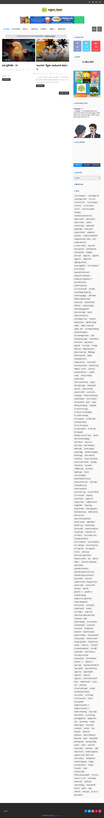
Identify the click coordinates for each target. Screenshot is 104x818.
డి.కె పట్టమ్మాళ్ (78, 432)
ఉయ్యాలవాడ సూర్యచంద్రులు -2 (83, 279)
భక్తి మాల (95, 558)
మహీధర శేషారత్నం (79, 622)
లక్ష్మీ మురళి (87, 675)
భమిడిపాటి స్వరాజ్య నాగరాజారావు (83, 575)
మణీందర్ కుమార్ (79, 608)
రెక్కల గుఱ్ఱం (77, 665)
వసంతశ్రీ (92, 688)
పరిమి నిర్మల (93, 482)
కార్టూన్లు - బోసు (78, 329)
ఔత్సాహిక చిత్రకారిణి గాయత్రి (82, 299)
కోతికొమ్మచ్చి (91, 352)
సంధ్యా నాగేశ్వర (78, 748)
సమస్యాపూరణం (90, 758)
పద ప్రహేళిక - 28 (10, 65)
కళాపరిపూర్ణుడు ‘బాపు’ (80, 319)
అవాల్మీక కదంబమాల (80, 242)
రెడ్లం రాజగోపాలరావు (91, 668)
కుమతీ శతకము (94, 339)
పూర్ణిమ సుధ (89, 498)
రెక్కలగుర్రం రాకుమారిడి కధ (91, 665)
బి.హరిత (76, 552)
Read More (6, 79)
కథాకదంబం (34, 29)
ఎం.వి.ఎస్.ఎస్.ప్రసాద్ (80, 289)
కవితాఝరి (93, 319)
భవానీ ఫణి (88, 578)
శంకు (75, 721)
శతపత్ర (92, 721)
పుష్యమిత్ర (89, 495)
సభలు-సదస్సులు (79, 758)
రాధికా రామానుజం (90, 652)
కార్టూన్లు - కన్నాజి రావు (87, 325)
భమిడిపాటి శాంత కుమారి (81, 568)
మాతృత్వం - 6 (78, 109)
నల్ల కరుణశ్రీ (88, 465)
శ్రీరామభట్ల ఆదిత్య (91, 741)
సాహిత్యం (90, 765)
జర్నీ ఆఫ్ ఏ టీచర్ (79, 392)
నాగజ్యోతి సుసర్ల (78, 468)
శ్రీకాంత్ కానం (86, 731)
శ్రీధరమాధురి (62, 29)
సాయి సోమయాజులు (80, 765)
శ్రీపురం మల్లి (77, 738)
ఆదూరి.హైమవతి (79, 252)
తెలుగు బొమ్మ (78, 445)
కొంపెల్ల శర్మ (77, 349)
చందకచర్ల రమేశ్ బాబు (80, 372)
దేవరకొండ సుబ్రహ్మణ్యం (91, 452)
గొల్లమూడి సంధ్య (93, 365)
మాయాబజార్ (91, 625)
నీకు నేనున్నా (89, 468)
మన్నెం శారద (88, 612)
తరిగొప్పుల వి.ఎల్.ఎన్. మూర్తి (82, 435)
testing (77, 209)
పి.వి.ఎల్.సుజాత (79, 495)
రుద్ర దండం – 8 (78, 662)
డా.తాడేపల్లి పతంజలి (80, 422)
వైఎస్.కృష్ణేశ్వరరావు (79, 718)
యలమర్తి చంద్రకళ (79, 638)
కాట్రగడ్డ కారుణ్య (78, 322)
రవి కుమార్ (94, 645)
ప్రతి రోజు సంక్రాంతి (79, 522)
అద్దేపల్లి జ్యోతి (78, 229)
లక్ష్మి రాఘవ (77, 675)
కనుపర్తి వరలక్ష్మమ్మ (88, 305)
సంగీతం (83, 745)
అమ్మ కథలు (77, 235)
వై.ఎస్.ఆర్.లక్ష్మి (90, 715)
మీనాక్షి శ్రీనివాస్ (89, 628)
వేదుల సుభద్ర (92, 711)
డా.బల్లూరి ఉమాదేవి (80, 429)
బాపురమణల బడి (91, 532)
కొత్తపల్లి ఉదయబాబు (88, 349)
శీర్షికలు (52, 29)
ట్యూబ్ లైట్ (93, 405)
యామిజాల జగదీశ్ (92, 638)
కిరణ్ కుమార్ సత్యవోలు (80, 332)
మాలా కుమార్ (78, 628)
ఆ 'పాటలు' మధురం (80, 245)
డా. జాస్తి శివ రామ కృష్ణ (80, 409)
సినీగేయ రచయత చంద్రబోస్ (81, 775)
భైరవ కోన (86, 588)
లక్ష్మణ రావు (77, 672)
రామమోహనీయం (79, 658)
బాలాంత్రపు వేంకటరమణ (81, 538)
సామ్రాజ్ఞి (91, 761)
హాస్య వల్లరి (86, 791)
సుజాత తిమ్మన (92, 778)
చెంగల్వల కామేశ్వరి (86, 375)
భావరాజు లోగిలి (90, 585)
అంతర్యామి (77, 212)
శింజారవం (86, 728)
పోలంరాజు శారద (79, 515)
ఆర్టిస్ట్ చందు (87, 255)
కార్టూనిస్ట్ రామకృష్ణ (91, 322)
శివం (93, 728)
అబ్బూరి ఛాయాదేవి (79, 232)
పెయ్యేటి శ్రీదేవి (78, 505)
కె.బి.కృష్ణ (94, 345)
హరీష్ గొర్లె (77, 791)
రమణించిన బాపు (93, 642)
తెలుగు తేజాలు (78, 442)
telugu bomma (89, 205)
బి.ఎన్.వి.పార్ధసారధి (93, 542)
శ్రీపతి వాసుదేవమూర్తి (89, 735)
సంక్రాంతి (76, 745)
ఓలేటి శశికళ (92, 295)
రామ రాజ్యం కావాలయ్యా (81, 655)
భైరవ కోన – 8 (78, 592)
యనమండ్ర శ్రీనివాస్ (93, 635)
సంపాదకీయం (89, 748)
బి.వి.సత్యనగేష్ (90, 548)
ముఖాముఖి (77, 632)
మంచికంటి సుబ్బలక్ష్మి (80, 595)
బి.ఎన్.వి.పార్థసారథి (79, 542)
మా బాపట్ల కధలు (92, 622)
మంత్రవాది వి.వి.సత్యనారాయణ (83, 598)
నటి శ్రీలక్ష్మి (93, 462)
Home (6, 29)
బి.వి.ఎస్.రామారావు (92, 545)
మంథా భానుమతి (79, 605)
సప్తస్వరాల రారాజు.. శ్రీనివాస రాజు (83, 755)
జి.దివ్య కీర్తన (78, 395)
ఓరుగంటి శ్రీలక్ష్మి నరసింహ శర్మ (82, 292)
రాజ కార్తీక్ (94, 648)
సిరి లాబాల (95, 775)
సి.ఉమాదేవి (77, 768)
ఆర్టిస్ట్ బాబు (77, 259)
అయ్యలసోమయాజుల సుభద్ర (82, 239)
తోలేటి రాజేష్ (78, 449)
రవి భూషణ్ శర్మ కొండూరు (81, 648)
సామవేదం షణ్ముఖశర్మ (80, 761)
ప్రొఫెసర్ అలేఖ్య (90, 525)
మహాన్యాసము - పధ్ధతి (80, 618)
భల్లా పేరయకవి (78, 578)
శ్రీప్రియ (85, 738)
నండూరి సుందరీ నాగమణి (81, 462)
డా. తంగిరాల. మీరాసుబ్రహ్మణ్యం (83, 412)
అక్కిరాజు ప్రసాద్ (78, 219)
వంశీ (75, 685)
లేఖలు (76, 682)
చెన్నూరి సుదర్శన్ (78, 379)
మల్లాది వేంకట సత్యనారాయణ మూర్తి (84, 615)
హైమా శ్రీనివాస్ (78, 795)
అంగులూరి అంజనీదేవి (88, 209)
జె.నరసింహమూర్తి (79, 402)
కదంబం (25, 29)
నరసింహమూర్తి (78, 465)
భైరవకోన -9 (88, 592)
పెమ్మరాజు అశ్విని (79, 502)
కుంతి (92, 335)
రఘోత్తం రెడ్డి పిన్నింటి (80, 642)
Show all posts (50, 36)
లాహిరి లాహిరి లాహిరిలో (90, 678)
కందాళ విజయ (78, 302)
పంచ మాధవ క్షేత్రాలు (80, 475)
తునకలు (96, 435)
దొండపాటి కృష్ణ (78, 455)
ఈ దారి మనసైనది (79, 269)
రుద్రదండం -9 (89, 662)
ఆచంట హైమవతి (79, 249)
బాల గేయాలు (78, 535)
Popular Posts (95, 165)
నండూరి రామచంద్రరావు (91, 458)
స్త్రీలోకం (84, 788)
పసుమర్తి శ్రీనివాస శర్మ (80, 485)
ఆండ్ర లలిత (91, 245)
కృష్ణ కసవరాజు (89, 342)
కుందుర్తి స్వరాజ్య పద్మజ (80, 339)
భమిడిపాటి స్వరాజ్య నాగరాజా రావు (84, 572)
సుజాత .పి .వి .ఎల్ (79, 778)
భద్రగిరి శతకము (78, 565)
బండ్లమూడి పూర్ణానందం (91, 528)
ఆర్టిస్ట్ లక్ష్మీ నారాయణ (80, 262)
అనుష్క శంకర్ (89, 229)
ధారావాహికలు (16, 29)
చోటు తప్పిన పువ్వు (79, 385)
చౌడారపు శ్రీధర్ (92, 385)
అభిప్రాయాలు (91, 232)
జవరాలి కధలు (91, 392)
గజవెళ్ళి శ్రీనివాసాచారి (80, 359)
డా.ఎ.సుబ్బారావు (79, 419)
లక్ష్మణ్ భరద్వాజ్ (88, 672)
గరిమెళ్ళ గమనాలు (79, 362)
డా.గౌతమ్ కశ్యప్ (90, 419)
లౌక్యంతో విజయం (85, 682)
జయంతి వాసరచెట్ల (88, 389)
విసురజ (90, 698)
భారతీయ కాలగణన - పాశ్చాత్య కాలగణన (85, 582)
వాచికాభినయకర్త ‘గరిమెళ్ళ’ (81, 692)
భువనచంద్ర (77, 588)
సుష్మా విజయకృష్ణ (79, 785)
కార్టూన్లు (76, 325)
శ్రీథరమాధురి (77, 735)
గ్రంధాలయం (92, 369)
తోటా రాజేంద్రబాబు (89, 445)
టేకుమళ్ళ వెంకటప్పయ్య (80, 405)
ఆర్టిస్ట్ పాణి (95, 255)
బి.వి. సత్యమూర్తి (79, 545)
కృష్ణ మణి (77, 345)
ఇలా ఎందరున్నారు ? (93, 265)
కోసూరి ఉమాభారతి (79, 355)
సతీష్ (96, 748)
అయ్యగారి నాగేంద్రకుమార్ (90, 235)
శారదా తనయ (90, 725)
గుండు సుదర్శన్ (91, 362)
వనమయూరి (83, 685)
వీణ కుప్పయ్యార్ (78, 701)
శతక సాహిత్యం (84, 721)
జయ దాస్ (77, 389)
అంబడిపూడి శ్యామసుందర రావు (83, 215)
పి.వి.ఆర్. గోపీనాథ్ (93, 492)
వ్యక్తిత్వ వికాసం (92, 718)
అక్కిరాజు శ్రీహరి (90, 219)
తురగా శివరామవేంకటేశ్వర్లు (81, 439)
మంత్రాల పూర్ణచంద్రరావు (80, 602)
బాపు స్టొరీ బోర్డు (78, 532)
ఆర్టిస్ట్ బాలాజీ (87, 259)
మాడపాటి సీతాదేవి (79, 625)
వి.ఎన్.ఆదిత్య (89, 695)
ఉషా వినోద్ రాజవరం (80, 282)
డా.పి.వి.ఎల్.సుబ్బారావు (81, 425)
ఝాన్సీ (94, 402)
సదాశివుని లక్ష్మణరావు (92, 751)
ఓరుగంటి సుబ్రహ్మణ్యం (80, 295)
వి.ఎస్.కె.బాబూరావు (80, 698)
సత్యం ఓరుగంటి (78, 751)
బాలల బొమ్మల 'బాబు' (90, 535)
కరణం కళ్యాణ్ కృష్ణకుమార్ (81, 309)
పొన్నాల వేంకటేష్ (79, 508)
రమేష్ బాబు (85, 645)
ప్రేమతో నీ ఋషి (78, 525)
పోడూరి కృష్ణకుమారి (91, 508)
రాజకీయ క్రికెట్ (78, 652)
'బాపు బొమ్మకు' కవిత (80, 199)
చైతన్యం (92, 382)
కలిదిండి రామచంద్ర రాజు (81, 315)
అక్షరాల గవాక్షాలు (79, 222)
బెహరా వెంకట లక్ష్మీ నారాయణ (82, 555)
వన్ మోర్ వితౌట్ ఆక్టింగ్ (80, 688)
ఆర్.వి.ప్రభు (77, 255)
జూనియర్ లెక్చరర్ (79, 399)
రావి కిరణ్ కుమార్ (91, 658)
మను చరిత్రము (78, 612)
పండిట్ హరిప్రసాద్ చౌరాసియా (82, 478)
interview (77, 205)
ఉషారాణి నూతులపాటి (80, 285)
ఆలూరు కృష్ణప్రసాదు (79, 265)
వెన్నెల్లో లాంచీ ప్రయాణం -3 (81, 705)
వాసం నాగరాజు (78, 695)
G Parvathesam (79, 202)
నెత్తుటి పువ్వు (78, 472)
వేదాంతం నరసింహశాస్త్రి (80, 711)
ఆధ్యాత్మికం (89, 252)
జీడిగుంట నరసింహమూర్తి (91, 395)
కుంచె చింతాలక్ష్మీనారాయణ (81, 335)
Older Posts (64, 93)
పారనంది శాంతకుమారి (80, 488)
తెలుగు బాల (88, 442)
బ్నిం (89, 558)
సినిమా (85, 768)
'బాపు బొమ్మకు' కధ (93, 196)
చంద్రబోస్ (91, 372)
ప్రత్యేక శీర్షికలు (7, 60)
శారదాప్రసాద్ (77, 728)
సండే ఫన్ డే (91, 745)
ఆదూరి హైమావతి (91, 249)
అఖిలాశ (89, 222)
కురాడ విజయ (78, 342)
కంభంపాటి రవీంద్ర (89, 302)
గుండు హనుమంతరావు (80, 365)
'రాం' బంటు (92, 199)
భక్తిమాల (76, 562)
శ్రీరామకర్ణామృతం (79, 741)
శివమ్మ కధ (77, 731)
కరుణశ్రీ (90, 312)
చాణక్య (76, 375)
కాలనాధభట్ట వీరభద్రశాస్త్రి (92, 329)
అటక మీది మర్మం (79, 225)
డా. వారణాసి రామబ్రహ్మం (81, 415)
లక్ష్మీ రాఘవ (77, 678)
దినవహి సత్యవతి (89, 449)
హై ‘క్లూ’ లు (95, 791)
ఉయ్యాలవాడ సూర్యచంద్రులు (82, 275)
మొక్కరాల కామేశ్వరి (79, 635)
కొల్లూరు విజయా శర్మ (80, 352)
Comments (78, 165)
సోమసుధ (40, 60)
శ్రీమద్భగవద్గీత (94, 738)
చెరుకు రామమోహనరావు (81, 382)
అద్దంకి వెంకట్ (90, 225)
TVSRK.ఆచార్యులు (92, 202)
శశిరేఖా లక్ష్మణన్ (78, 725)
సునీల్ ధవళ (87, 781)
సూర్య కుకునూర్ (91, 785)
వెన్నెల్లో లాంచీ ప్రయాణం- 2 (81, 708)
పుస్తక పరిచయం (78, 498)
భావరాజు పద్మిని (78, 585)
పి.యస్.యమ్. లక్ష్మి (79, 492)
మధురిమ (89, 608)
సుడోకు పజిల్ (78, 781)
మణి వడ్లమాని (90, 605)
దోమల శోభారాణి (89, 455)
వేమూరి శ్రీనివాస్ (78, 715)
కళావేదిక (43, 29)
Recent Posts (87, 165)
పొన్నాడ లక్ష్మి (88, 505)
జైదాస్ (88, 402)
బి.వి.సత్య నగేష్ (78, 548)
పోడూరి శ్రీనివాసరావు (80, 512)
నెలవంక (86, 472)
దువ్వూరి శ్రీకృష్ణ (78, 452)
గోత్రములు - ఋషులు (80, 369)
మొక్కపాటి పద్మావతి (88, 632)
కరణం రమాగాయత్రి (79, 312)
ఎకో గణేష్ (92, 289)
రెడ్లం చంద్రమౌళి (78, 668)
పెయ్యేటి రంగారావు (91, 502)
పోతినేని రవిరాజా (93, 512)
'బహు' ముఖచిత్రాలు (80, 196)
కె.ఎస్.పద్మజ (85, 345)
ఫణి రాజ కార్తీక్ (78, 528)
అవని (94, 239)
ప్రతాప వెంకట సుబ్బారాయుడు (82, 518)
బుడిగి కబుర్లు (85, 552)
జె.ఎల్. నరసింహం (92, 399)
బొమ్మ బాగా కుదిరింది (80, 558)
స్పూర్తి (90, 788)
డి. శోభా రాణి (92, 429)
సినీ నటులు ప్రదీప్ (79, 771)
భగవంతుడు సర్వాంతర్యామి (89, 562)
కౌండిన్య (90, 355)
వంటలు (95, 682)
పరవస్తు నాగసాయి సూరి (81, 482)
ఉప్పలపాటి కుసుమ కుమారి (81, 272)
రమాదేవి (76, 645)
